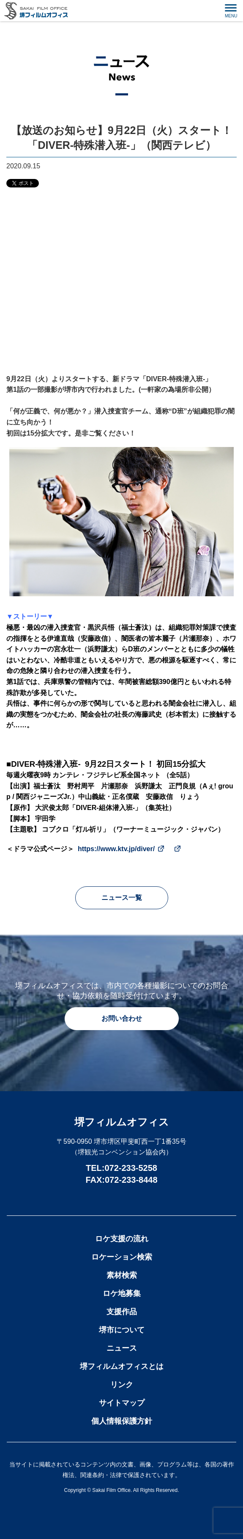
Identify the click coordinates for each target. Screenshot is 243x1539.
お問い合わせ (121, 1018)
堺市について (122, 1330)
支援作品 (121, 1311)
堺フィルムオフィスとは (122, 1366)
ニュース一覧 (121, 897)
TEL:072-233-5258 (121, 1168)
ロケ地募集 (122, 1293)
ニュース (121, 1348)
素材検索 (121, 1275)
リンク (121, 1384)
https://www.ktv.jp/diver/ (116, 848)
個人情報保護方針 (121, 1421)
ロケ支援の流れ (121, 1239)
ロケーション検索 (121, 1257)
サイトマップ (122, 1403)
